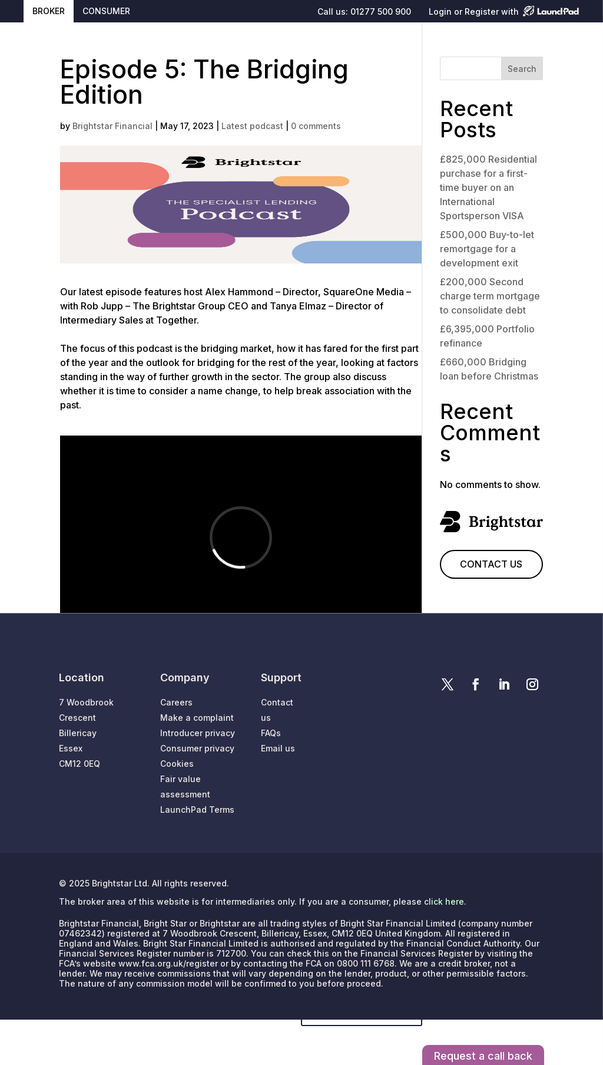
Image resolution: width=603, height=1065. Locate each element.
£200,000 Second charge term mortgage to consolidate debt (490, 296)
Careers (176, 702)
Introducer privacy (197, 733)
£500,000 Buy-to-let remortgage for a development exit (487, 249)
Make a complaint (197, 718)
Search (522, 69)
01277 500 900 (380, 11)
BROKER (48, 11)
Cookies (177, 764)
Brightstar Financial (112, 126)
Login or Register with (474, 12)
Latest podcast (252, 126)
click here (444, 901)
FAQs (271, 733)
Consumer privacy (197, 748)
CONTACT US (491, 564)
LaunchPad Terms (197, 809)
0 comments (316, 126)
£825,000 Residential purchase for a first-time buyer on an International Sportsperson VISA (488, 187)
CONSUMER (106, 11)
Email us (278, 748)
